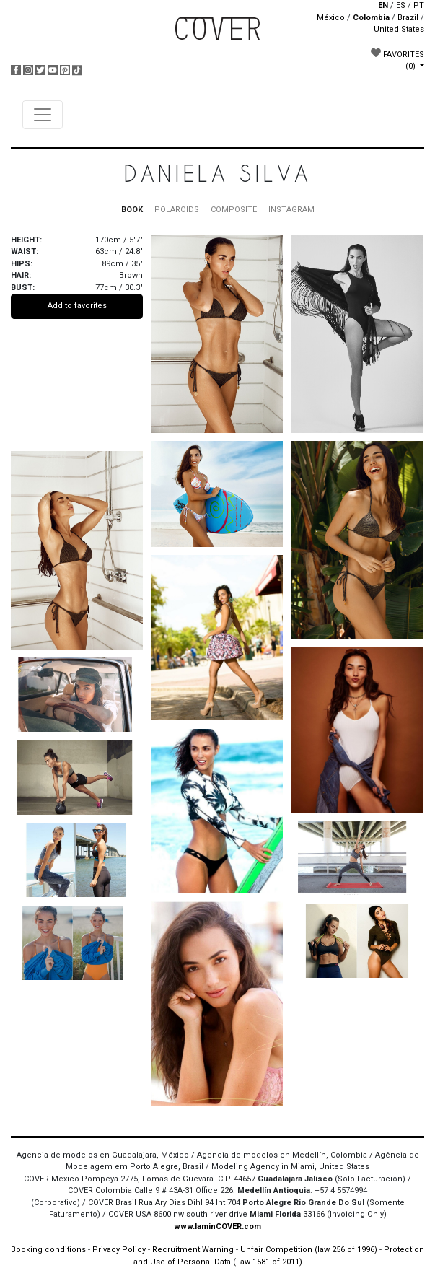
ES (400, 5)
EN (383, 5)
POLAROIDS (176, 209)
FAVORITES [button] (397, 59)
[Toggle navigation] (42, 114)
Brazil (407, 17)
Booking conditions (48, 1249)
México (331, 17)
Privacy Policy (119, 1249)
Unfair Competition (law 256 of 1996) (308, 1249)
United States (399, 29)
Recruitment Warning (193, 1249)
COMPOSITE (234, 209)
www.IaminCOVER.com (217, 1226)
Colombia (371, 17)
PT (418, 5)
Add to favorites (77, 305)
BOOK (132, 209)
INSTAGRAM (291, 209)
